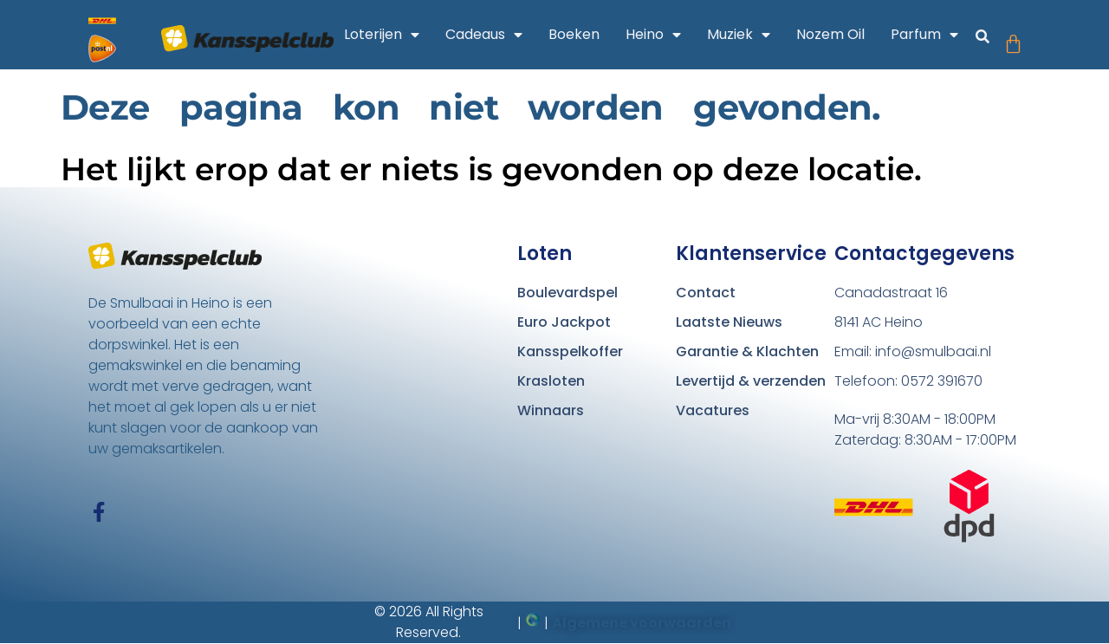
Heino (653, 34)
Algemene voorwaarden (641, 623)
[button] (983, 37)
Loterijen (381, 34)
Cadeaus (483, 34)
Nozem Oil (830, 34)
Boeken (574, 34)
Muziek (738, 34)
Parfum (924, 34)
